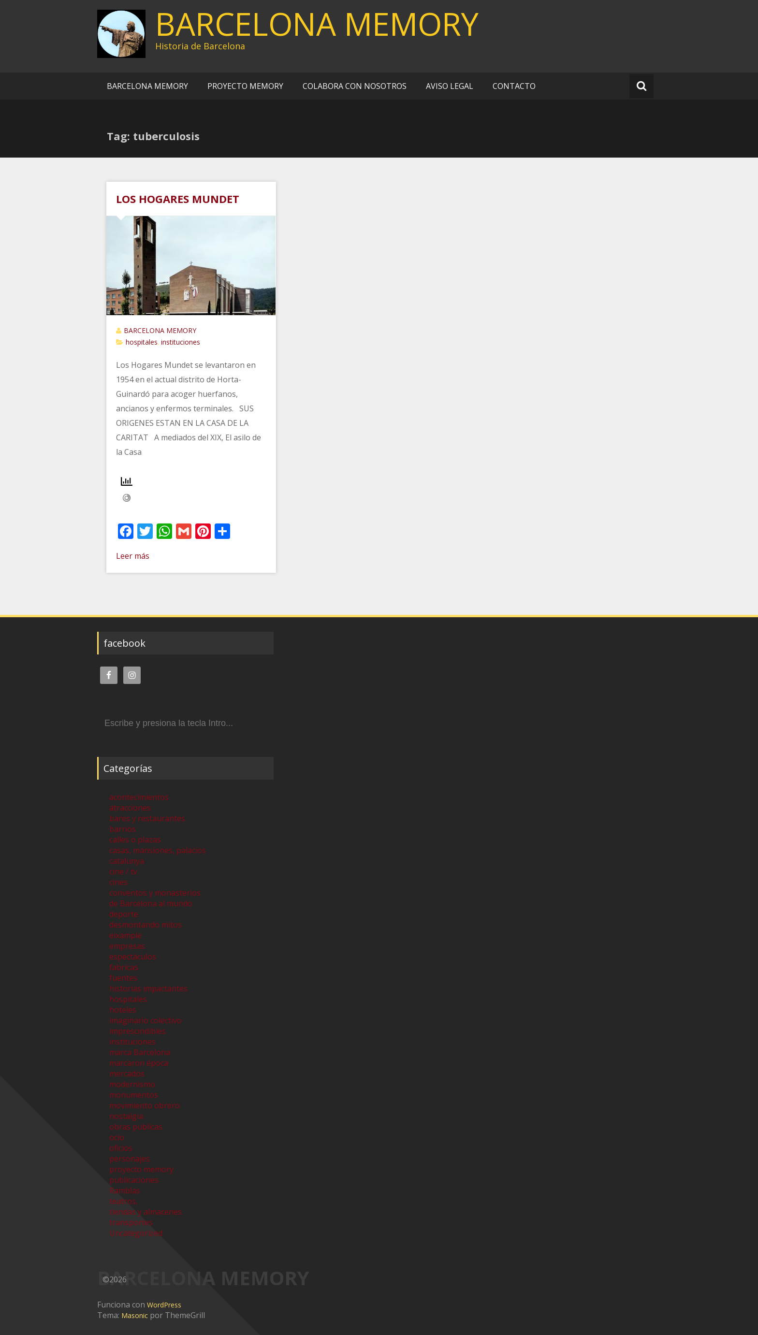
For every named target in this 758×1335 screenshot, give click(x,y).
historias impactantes (148, 988)
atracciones (130, 807)
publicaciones (134, 1180)
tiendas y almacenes (145, 1211)
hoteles (122, 1009)
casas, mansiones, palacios (157, 850)
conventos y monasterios (155, 892)
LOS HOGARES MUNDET (177, 198)
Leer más (132, 556)
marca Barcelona (139, 1052)
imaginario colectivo (145, 1020)
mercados (127, 1073)
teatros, (123, 1201)
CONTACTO (514, 86)
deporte (123, 914)
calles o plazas (135, 839)
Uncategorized (135, 1233)
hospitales (142, 342)
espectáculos (132, 956)
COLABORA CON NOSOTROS (355, 86)
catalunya (126, 861)
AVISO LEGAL (449, 86)
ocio (116, 1137)
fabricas (123, 967)
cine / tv (123, 871)
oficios (120, 1148)
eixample (125, 935)
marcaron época (138, 1063)
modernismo (132, 1084)
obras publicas (135, 1126)
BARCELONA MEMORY (317, 23)
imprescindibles (137, 1031)
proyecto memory (141, 1169)
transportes (131, 1222)
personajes (129, 1158)
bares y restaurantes (147, 818)
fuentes (123, 977)
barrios (122, 829)
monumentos (133, 1094)
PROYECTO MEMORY (245, 86)
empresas (127, 946)
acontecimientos (139, 797)
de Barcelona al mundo (150, 903)
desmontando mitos (145, 924)
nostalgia (126, 1116)
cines (118, 882)
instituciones (180, 342)
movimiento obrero (144, 1105)
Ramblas (124, 1190)
